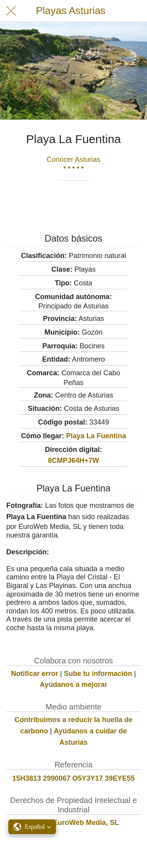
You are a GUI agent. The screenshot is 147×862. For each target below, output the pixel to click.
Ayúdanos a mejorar (73, 684)
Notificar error (34, 673)
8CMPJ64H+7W (73, 460)
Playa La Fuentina (96, 436)
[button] (32, 827)
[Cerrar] (11, 11)
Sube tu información (98, 673)
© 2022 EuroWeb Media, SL (73, 822)
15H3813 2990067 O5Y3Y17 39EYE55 (73, 778)
